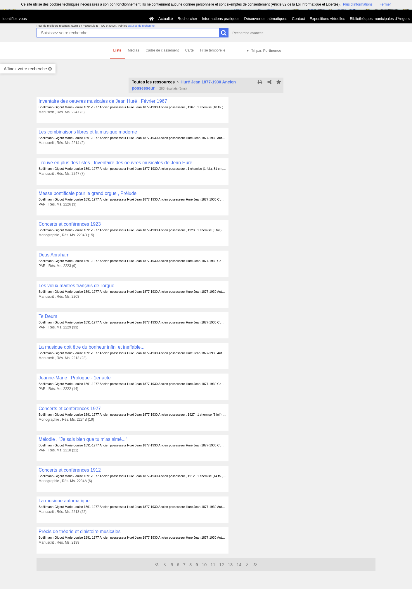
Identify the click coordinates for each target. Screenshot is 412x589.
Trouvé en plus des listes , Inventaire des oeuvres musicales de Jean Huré (115, 162)
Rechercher (187, 18)
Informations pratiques (221, 18)
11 (212, 564)
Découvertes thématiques (265, 18)
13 (230, 564)
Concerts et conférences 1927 (70, 408)
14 (238, 564)
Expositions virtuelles (327, 18)
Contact (298, 18)
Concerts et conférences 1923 (70, 224)
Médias (133, 50)
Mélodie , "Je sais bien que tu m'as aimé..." (83, 439)
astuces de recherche (141, 25)
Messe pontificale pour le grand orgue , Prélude (87, 193)
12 (221, 564)
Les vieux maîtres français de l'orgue (76, 285)
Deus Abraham (54, 254)
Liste (117, 50)
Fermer (385, 4)
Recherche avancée (248, 33)
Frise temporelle (212, 50)
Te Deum (48, 316)
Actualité (165, 18)
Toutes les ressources (153, 82)
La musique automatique (64, 500)
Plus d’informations (358, 4)
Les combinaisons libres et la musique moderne (88, 131)
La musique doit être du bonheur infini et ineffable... (91, 347)
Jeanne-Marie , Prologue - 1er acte (75, 377)
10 (204, 564)
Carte (189, 50)
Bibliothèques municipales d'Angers (380, 18)
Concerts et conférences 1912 (70, 470)
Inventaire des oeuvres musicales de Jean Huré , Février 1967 (103, 101)
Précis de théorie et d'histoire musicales (80, 531)
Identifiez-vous (14, 18)
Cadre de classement (162, 50)
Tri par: (266, 51)
